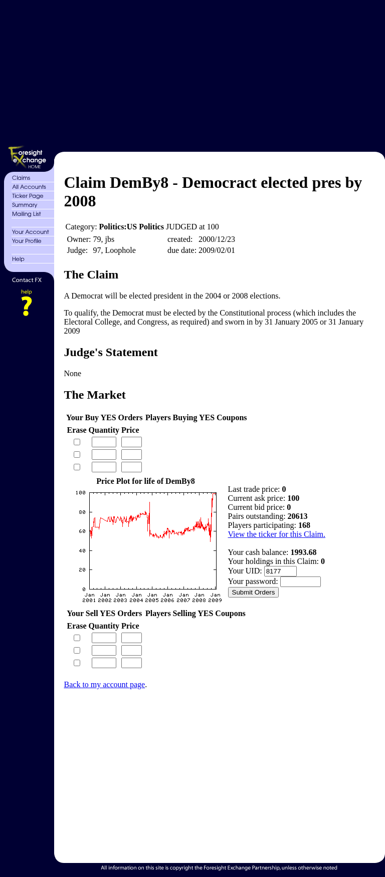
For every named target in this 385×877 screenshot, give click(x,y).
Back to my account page (104, 684)
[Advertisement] (218, 74)
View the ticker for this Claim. (277, 534)
